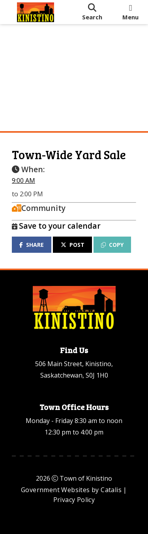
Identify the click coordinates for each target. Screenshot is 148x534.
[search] (92, 12)
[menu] (130, 12)
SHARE (31, 244)
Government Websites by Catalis (71, 489)
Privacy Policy (74, 499)
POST (72, 244)
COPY (112, 244)
